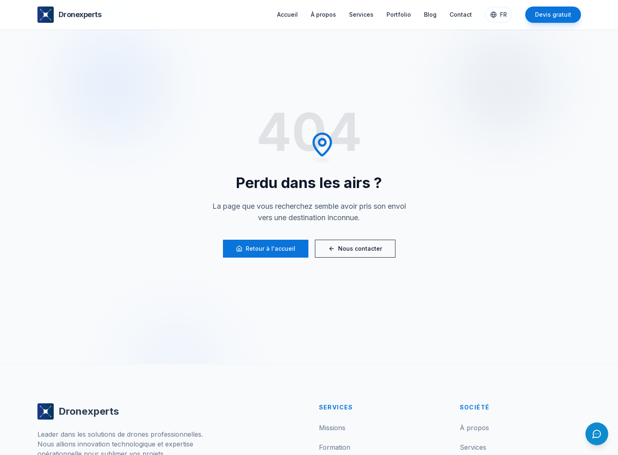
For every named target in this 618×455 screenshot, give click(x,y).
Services (361, 14)
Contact (461, 14)
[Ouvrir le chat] (596, 433)
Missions (332, 428)
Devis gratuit (553, 14)
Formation (334, 447)
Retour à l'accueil (265, 248)
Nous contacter (355, 248)
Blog (430, 14)
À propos (323, 14)
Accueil (287, 14)
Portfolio (399, 14)
